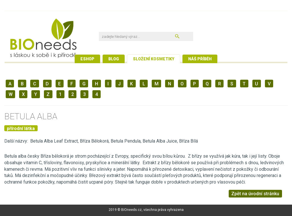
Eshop (87, 59)
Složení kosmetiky (153, 59)
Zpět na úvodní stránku (255, 193)
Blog (113, 59)
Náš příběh (200, 59)
